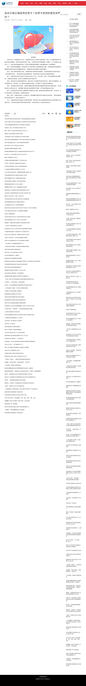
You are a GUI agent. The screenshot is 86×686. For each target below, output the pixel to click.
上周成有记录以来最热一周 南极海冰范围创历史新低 (17, 246)
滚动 (50, 3)
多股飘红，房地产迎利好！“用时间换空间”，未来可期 (17, 362)
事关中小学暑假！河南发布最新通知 (13, 329)
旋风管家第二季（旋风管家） (11, 403)
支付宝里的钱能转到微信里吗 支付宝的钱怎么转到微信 (17, 124)
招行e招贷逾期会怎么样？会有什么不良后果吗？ (16, 219)
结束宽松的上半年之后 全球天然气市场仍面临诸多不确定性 (18, 228)
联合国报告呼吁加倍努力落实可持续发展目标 (15, 299)
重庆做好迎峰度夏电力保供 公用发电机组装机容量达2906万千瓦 (19, 151)
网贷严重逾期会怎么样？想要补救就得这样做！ (16, 178)
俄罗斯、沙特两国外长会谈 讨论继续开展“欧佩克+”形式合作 (18, 374)
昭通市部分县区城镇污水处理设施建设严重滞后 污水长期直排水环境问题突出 (22, 261)
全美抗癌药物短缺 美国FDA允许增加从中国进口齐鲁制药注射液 (19, 314)
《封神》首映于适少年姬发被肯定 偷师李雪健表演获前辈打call (19, 279)
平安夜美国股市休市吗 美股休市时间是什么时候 (16, 175)
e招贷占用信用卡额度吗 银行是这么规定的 (14, 297)
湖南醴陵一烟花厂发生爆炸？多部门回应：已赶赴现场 (17, 400)
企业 (36, 3)
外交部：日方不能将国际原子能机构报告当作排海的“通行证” (18, 285)
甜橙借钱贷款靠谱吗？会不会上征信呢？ (14, 184)
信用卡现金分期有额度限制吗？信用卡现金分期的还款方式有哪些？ (20, 139)
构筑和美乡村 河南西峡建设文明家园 (13, 258)
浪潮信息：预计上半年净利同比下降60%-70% (15, 127)
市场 (45, 3)
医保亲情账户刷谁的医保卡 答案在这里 (14, 412)
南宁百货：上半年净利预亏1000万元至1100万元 (16, 154)
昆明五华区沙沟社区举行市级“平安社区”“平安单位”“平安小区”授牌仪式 (21, 207)
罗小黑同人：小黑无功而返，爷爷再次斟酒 (14, 282)
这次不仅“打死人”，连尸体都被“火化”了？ (14, 344)
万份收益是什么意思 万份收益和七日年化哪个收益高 (17, 136)
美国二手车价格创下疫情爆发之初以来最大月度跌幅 (17, 347)
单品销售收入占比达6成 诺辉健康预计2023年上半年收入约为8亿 (20, 305)
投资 (76, 3)
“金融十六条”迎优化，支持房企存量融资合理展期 (16, 237)
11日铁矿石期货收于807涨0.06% (12, 311)
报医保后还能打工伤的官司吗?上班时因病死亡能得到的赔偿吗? (77, 90)
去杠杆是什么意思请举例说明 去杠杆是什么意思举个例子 (18, 193)
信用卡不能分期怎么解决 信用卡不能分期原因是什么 (17, 406)
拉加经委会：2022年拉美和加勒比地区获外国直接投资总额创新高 (20, 341)
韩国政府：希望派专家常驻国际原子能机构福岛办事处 (17, 222)
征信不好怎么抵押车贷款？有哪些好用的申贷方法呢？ (17, 234)
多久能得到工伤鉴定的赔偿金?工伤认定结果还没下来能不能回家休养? (77, 104)
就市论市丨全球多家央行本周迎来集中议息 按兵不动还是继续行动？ (20, 377)
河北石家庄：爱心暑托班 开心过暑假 (13, 320)
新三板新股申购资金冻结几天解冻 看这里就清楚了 (16, 264)
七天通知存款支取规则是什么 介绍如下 (14, 317)
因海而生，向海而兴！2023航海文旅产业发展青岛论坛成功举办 (19, 383)
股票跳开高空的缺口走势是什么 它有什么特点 (15, 270)
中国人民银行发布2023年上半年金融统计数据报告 (16, 210)
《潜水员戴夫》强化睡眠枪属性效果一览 (14, 243)
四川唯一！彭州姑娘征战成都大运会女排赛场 (15, 380)
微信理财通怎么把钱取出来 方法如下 (13, 294)
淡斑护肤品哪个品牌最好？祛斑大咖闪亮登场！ (16, 181)
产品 (59, 3)
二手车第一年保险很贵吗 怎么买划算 (13, 225)
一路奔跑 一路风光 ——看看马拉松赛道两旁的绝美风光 (17, 359)
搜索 (79, 14)
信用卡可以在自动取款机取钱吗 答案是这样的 (15, 302)
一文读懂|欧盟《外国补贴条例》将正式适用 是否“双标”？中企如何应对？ (21, 389)
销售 (54, 3)
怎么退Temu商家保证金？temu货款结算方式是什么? (77, 111)
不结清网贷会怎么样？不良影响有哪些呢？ (14, 204)
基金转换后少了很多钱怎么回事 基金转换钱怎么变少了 (17, 190)
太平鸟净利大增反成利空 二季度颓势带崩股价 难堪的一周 (18, 172)
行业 (31, 3)
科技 (69, 3)
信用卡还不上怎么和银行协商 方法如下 (14, 252)
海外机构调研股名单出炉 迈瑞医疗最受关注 (15, 202)
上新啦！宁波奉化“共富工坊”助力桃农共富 (14, 386)
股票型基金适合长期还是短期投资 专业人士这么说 (16, 335)
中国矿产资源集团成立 (10, 213)
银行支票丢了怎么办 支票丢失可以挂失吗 (14, 145)
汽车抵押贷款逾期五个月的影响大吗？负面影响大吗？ (17, 231)
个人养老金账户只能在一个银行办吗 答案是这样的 (16, 288)
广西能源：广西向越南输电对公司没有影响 (14, 409)
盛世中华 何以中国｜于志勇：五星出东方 (14, 196)
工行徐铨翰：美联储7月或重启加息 (13, 365)
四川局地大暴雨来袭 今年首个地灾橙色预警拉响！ (16, 166)
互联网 (64, 3)
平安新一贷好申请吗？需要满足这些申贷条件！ (16, 163)
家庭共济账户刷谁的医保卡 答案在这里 (14, 391)
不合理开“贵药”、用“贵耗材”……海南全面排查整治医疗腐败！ (19, 308)
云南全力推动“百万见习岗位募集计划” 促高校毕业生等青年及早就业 (20, 121)
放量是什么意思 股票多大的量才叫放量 (14, 133)
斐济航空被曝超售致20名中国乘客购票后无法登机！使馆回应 (19, 368)
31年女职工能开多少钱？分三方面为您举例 (15, 332)
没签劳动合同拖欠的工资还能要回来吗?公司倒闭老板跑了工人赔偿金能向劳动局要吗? (77, 125)
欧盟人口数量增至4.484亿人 (11, 157)
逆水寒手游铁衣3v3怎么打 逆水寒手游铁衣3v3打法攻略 (17, 216)
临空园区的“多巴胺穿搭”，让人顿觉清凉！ (14, 338)
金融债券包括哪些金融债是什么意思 (13, 148)
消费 (40, 3)
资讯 (27, 3)
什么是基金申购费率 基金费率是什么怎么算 (15, 169)
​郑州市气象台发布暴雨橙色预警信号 (13, 267)
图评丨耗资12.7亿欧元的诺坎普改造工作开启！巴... (16, 130)
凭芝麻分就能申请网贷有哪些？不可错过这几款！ (16, 160)
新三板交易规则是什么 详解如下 (12, 255)
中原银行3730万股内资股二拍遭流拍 (13, 291)
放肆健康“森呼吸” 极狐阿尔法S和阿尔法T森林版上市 (17, 276)
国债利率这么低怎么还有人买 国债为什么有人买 (16, 356)
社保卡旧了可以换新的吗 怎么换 (12, 350)
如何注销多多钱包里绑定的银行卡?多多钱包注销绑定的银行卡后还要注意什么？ (77, 118)
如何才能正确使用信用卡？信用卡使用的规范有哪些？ (17, 142)
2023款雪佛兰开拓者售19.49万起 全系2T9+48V (16, 394)
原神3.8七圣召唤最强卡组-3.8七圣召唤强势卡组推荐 (17, 240)
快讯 (22, 3)
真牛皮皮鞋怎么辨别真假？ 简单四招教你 (14, 273)
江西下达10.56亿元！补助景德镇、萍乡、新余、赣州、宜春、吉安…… (21, 397)
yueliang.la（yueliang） (10, 323)
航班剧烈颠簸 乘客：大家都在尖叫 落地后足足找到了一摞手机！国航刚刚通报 (23, 371)
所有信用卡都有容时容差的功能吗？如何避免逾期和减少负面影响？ (20, 118)
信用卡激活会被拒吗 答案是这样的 (13, 249)
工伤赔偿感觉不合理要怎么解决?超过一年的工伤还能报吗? (77, 97)
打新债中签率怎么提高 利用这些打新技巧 (14, 353)
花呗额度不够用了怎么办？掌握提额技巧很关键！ (16, 187)
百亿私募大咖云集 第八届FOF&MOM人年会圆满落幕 (17, 199)
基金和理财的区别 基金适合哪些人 (13, 326)
